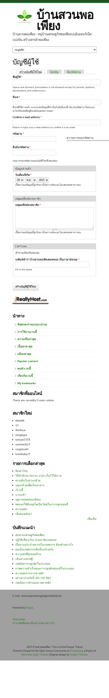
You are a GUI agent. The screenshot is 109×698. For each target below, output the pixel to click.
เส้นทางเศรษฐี (24, 559)
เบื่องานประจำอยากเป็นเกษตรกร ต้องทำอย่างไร (44, 544)
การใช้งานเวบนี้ (27, 332)
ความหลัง (21, 509)
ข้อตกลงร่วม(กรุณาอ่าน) (32, 324)
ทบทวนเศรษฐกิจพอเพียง (30, 535)
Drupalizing (76, 650)
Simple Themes (78, 654)
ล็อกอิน (54, 72)
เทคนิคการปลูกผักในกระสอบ (32, 563)
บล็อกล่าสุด (24, 354)
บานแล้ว (20, 494)
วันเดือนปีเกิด (23, 175)
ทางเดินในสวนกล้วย (27, 480)
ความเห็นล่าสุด (26, 339)
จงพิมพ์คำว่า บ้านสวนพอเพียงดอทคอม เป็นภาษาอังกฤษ (47, 259)
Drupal (29, 607)
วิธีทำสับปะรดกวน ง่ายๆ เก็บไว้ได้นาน (38, 475)
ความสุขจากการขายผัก (29, 573)
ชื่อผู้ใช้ (17, 77)
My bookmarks (26, 383)
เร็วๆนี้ (19, 490)
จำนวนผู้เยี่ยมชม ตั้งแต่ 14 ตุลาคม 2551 (34, 623)
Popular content (27, 361)
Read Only (21, 471)
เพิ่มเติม (91, 519)
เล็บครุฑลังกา (23, 514)
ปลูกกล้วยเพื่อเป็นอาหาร (30, 485)
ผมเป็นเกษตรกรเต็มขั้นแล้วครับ (34, 549)
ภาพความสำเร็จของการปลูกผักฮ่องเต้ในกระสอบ (44, 568)
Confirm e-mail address (27, 117)
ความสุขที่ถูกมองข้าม (28, 554)
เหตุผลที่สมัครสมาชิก (28, 205)
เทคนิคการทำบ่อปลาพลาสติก (33, 583)
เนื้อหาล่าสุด (24, 346)
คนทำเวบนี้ (24, 368)
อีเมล (16, 97)
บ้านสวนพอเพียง (65, 20)
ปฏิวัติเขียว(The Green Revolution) (35, 540)
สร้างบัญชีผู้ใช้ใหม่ (32, 72)
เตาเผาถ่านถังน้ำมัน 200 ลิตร (33, 578)
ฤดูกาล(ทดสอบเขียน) (28, 499)
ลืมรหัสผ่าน (74, 72)
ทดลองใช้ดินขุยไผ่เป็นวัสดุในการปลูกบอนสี (41, 504)
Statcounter (19, 619)
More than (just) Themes (34, 654)
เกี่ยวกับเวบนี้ (25, 376)
